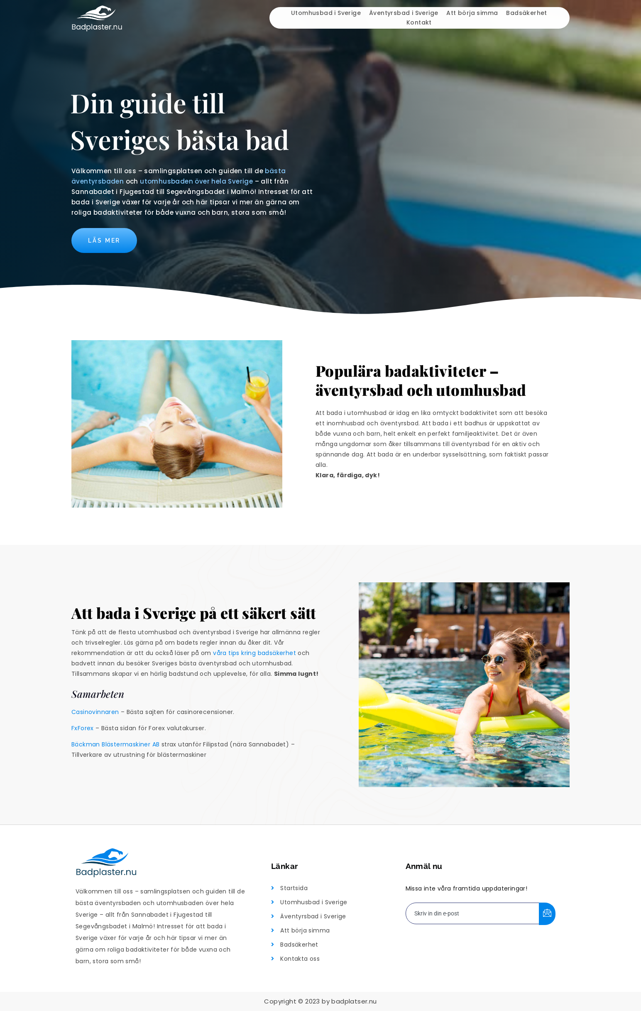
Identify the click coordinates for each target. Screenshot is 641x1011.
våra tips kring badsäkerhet (254, 653)
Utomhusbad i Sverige (326, 13)
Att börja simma (472, 13)
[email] (473, 913)
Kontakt (419, 22)
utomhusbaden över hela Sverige (196, 181)
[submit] (547, 914)
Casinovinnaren (95, 712)
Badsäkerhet (526, 13)
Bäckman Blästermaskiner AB (115, 744)
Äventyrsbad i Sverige (403, 13)
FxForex (82, 728)
